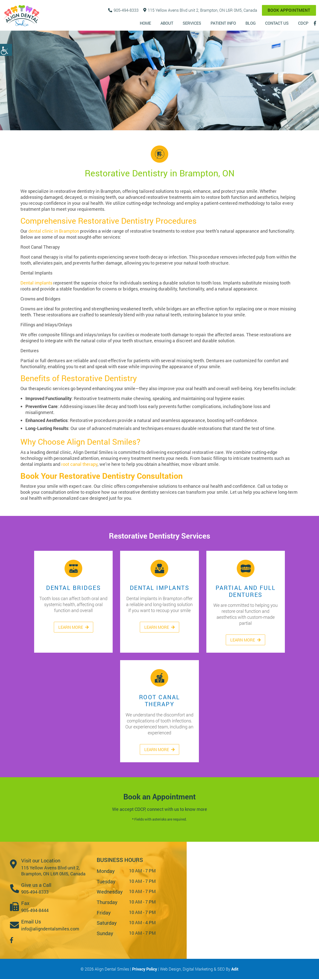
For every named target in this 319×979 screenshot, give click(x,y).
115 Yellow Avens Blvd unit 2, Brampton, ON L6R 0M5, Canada (200, 10)
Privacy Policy (145, 969)
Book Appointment (289, 10)
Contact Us (277, 23)
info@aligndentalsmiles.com (50, 929)
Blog (250, 23)
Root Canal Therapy (159, 678)
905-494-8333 (123, 10)
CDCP (303, 23)
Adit (235, 969)
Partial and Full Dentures (246, 568)
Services (192, 23)
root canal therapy (79, 464)
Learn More (73, 627)
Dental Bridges (73, 568)
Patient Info (223, 23)
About (166, 23)
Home (145, 23)
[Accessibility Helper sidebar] (6, 50)
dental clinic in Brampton (53, 231)
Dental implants (36, 283)
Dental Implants (159, 568)
